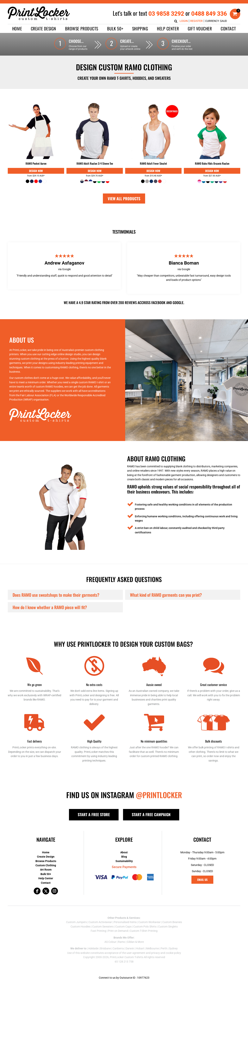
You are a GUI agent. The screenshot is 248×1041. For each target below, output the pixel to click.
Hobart (140, 948)
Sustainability (124, 861)
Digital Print (36, 171)
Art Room (46, 869)
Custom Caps (123, 926)
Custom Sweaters (103, 926)
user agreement (136, 952)
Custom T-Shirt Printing (144, 930)
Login (184, 20)
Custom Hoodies (80, 926)
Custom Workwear (149, 922)
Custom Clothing (45, 865)
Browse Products (45, 861)
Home (45, 852)
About (124, 852)
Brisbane (105, 948)
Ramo (121, 941)
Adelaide (93, 948)
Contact (46, 882)
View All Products (124, 198)
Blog (124, 856)
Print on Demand (118, 930)
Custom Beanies (172, 922)
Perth (164, 948)
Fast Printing (98, 930)
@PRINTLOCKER (159, 794)
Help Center (45, 878)
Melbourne (152, 948)
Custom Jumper (75, 922)
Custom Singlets (168, 926)
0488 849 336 (209, 13)
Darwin (130, 948)
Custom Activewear (100, 922)
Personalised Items (125, 922)
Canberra (118, 948)
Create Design (45, 856)
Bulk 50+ (45, 874)
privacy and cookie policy (166, 952)
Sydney (173, 948)
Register (196, 20)
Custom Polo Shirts (144, 926)
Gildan (131, 941)
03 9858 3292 (166, 13)
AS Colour (110, 941)
